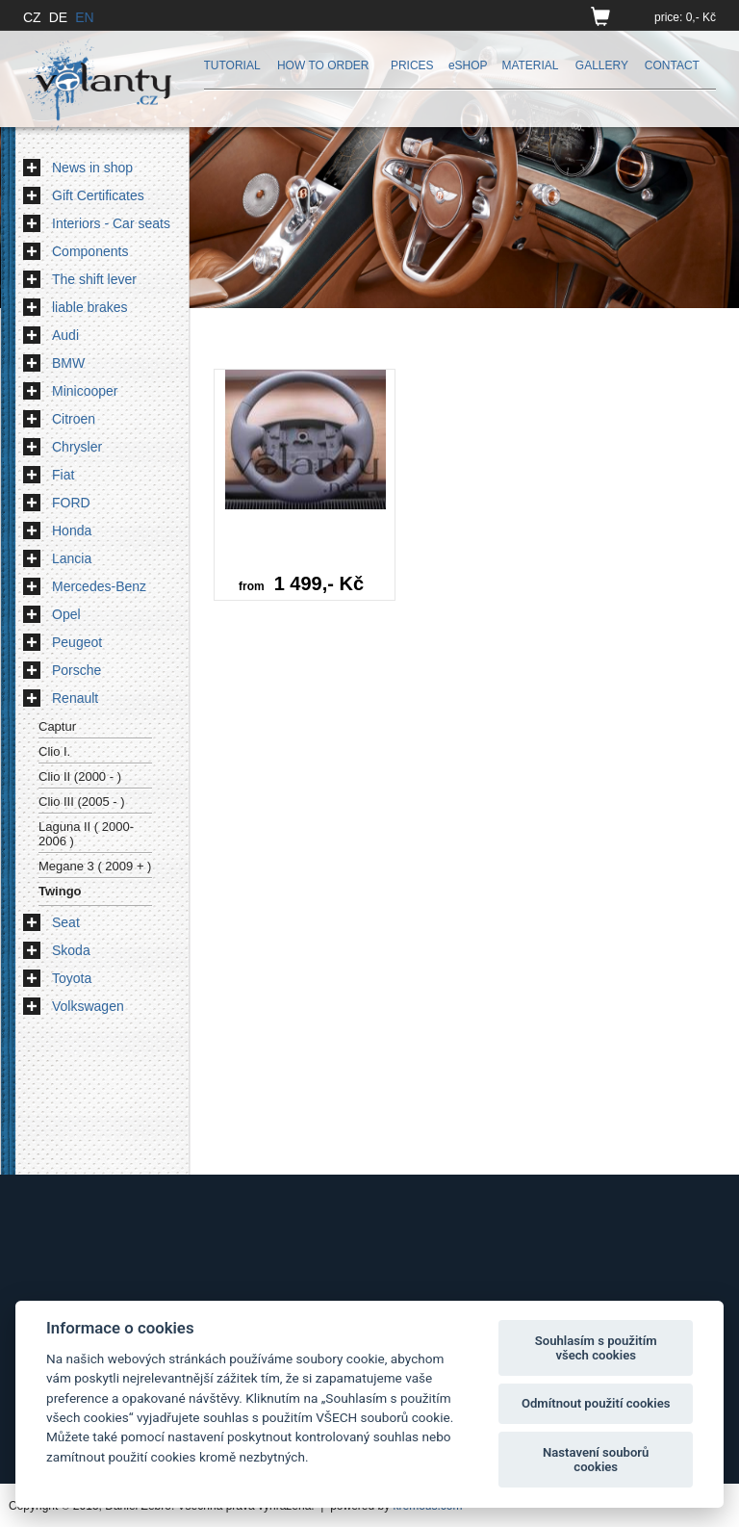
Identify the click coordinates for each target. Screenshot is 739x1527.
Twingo (60, 891)
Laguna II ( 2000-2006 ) (86, 833)
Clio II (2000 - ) (79, 776)
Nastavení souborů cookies (596, 1460)
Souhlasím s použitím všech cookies (596, 1348)
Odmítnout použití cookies (596, 1403)
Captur (57, 726)
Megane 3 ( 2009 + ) (94, 866)
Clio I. (54, 751)
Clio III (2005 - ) (81, 801)
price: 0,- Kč (685, 17)
